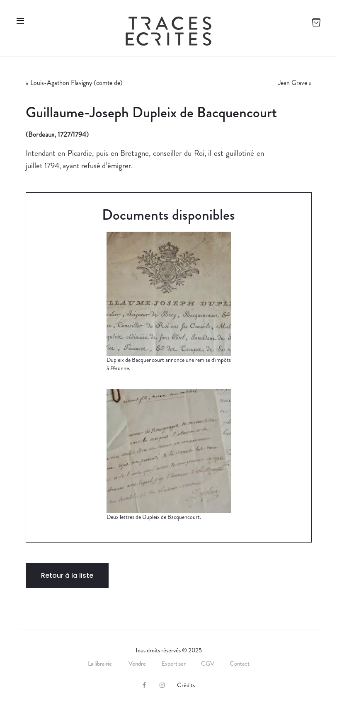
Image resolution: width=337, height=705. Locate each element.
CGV (207, 663)
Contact (240, 663)
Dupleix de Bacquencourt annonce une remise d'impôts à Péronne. (169, 364)
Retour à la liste (67, 575)
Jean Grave (292, 82)
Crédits (186, 685)
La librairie (100, 663)
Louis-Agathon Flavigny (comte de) (76, 82)
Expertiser (173, 663)
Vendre (137, 663)
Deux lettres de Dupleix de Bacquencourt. (154, 517)
